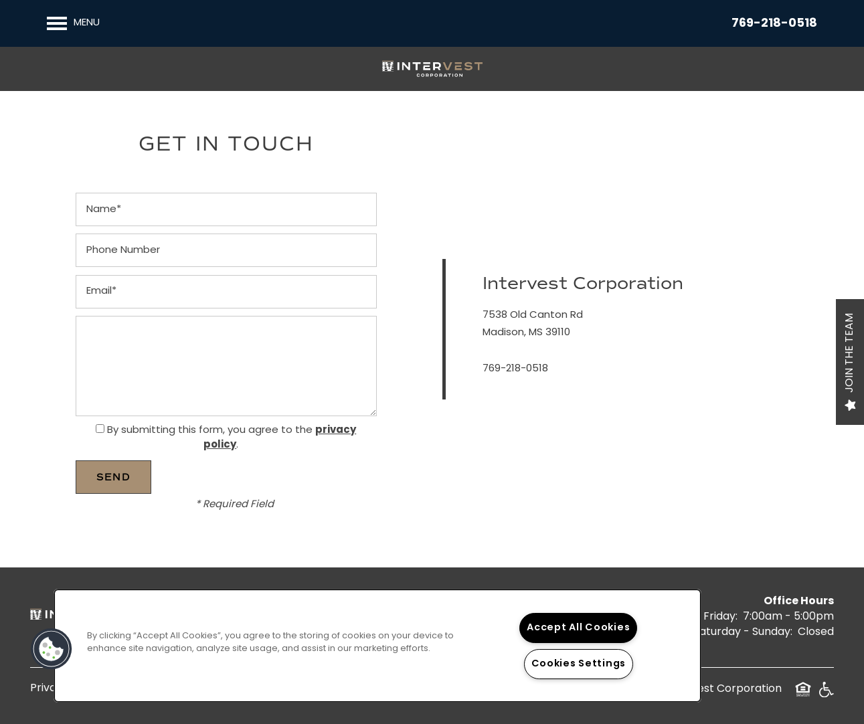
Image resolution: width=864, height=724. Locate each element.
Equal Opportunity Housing (803, 694)
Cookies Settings (578, 664)
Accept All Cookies (578, 628)
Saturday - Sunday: (742, 632)
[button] (51, 649)
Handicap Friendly (826, 694)
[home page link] (432, 69)
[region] (377, 646)
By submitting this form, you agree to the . (231, 438)
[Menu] (73, 23)
